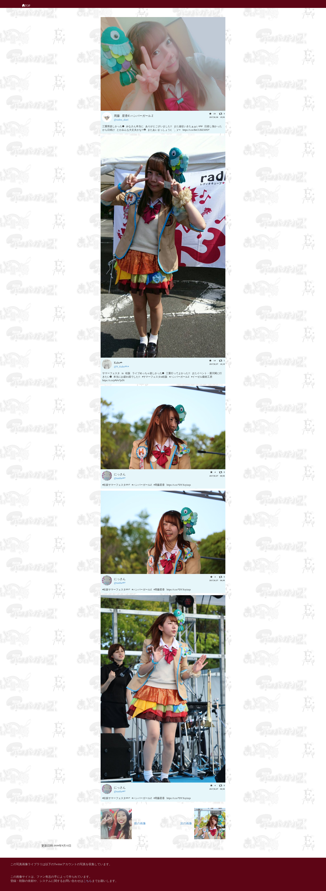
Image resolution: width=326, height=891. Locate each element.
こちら (87, 880)
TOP (26, 5)
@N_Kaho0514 (121, 366)
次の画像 (202, 823)
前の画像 (123, 823)
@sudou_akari (121, 119)
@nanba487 (119, 478)
